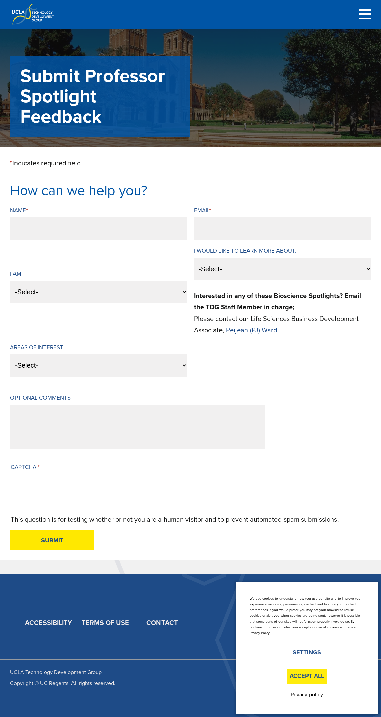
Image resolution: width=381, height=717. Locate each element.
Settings (307, 652)
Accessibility (48, 623)
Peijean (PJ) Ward (251, 330)
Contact (162, 623)
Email (201, 210)
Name (18, 210)
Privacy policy (307, 694)
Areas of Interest (36, 347)
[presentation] (62, 494)
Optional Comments (40, 398)
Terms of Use (105, 623)
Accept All (307, 676)
